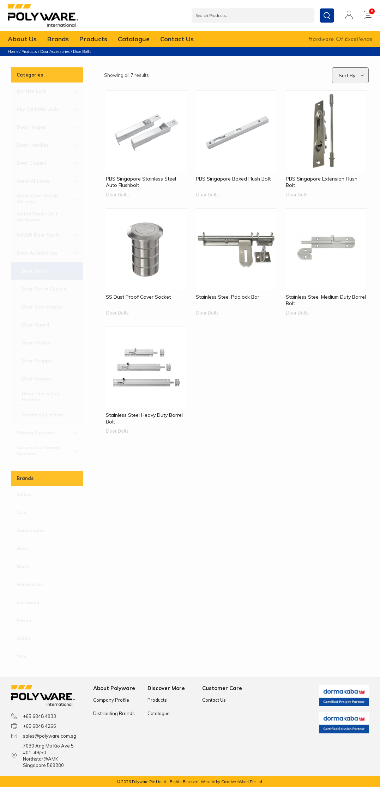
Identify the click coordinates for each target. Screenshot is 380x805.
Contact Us (177, 39)
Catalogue (134, 39)
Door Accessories (55, 51)
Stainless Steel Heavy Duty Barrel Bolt (144, 417)
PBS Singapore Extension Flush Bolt (321, 181)
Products (93, 39)
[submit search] (327, 15)
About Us (22, 39)
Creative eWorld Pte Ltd (241, 781)
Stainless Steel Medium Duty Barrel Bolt (326, 299)
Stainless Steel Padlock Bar (227, 296)
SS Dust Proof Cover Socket (138, 296)
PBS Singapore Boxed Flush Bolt (233, 178)
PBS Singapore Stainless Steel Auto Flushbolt (141, 181)
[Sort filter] (351, 75)
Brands (58, 39)
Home (13, 51)
